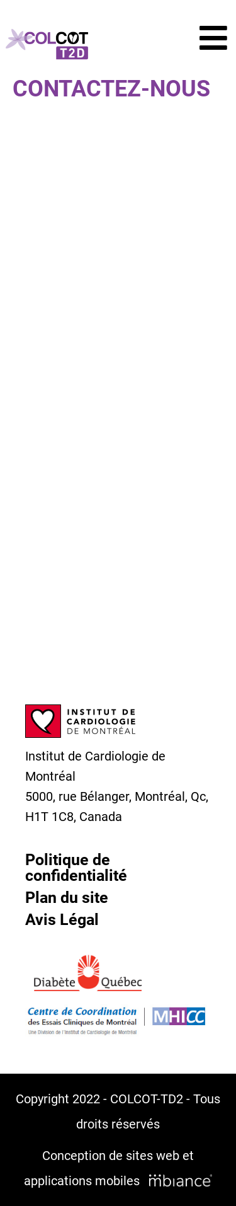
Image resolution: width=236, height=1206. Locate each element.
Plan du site (66, 897)
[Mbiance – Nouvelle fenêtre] (180, 1180)
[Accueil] (47, 44)
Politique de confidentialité (76, 867)
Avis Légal (62, 919)
